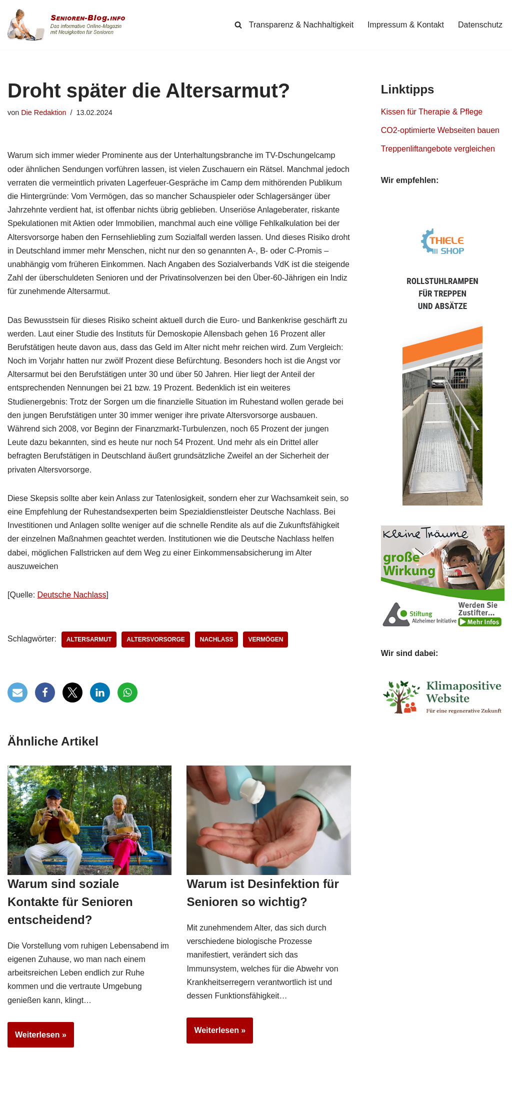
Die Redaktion (43, 112)
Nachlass (217, 639)
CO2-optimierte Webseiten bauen (440, 130)
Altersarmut (89, 639)
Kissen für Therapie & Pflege (431, 112)
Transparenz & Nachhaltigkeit (301, 24)
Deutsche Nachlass (72, 594)
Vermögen (265, 639)
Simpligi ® (112, 1103)
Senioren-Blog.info (31, 1103)
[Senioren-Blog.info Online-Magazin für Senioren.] (70, 24)
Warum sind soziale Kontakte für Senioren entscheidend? (70, 901)
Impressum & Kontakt (406, 24)
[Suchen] (238, 24)
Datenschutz (480, 24)
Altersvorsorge (155, 639)
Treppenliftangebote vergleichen (438, 148)
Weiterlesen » (37, 1038)
